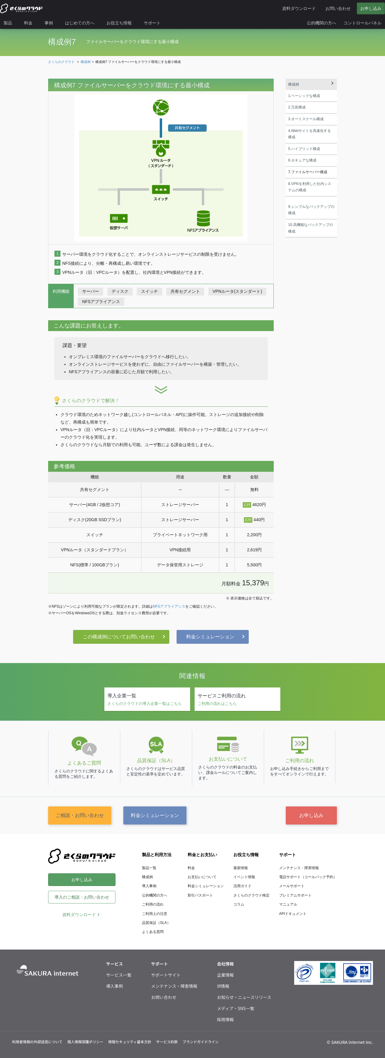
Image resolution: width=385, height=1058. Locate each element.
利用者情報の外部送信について (37, 1041)
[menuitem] (10, 23)
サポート (287, 854)
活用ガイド (242, 886)
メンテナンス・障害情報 (299, 868)
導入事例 (149, 886)
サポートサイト (165, 975)
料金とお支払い (202, 854)
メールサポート (291, 886)
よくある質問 (153, 932)
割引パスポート (200, 895)
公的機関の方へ (154, 895)
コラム (238, 904)
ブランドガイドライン (201, 1041)
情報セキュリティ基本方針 (129, 1041)
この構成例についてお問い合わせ (119, 636)
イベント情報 (244, 877)
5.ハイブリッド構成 (304, 149)
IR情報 (223, 986)
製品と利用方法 (156, 854)
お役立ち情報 (246, 854)
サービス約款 (167, 1041)
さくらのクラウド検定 (251, 895)
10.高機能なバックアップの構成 (310, 228)
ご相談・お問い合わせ (80, 815)
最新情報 (240, 868)
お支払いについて (202, 877)
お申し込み (311, 815)
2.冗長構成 (297, 107)
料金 (191, 868)
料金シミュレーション (210, 636)
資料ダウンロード (79, 914)
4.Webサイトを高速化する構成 (309, 134)
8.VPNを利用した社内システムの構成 (309, 187)
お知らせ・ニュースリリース (244, 997)
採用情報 (225, 1019)
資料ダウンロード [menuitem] (299, 8)
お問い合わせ (163, 997)
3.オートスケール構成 (306, 119)
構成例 (293, 84)
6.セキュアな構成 (302, 160)
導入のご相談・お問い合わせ (81, 897)
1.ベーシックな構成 (304, 96)
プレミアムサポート (295, 895)
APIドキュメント (292, 914)
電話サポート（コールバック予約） (308, 877)
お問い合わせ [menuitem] (338, 8)
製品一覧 (149, 868)
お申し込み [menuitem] (370, 8)
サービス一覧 (118, 975)
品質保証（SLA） (156, 923)
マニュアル (288, 904)
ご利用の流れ (153, 904)
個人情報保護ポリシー (85, 1041)
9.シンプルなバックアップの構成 (311, 210)
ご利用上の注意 (154, 914)
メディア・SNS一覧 (235, 1008)
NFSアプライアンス (169, 606)
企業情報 (225, 975)
